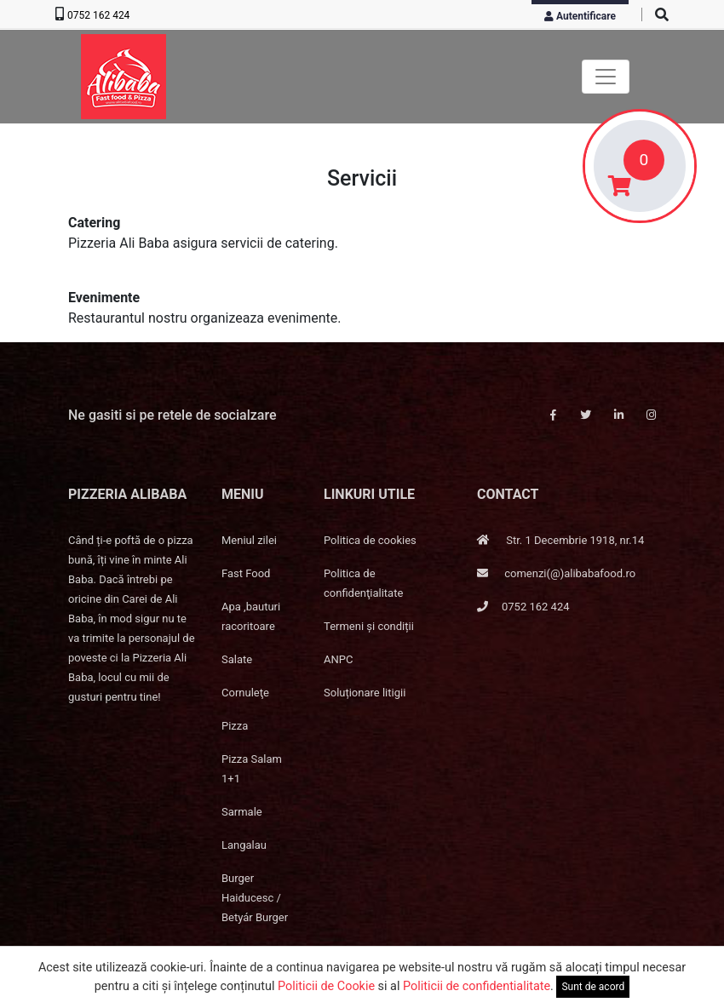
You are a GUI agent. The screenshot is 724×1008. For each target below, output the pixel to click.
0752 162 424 (98, 15)
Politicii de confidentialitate (476, 986)
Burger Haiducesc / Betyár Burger (254, 898)
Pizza (234, 725)
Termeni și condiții (369, 626)
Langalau (244, 845)
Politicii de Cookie (326, 986)
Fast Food (245, 573)
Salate (236, 659)
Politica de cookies (370, 540)
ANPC (338, 659)
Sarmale (241, 811)
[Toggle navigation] (605, 77)
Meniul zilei (249, 540)
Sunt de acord (592, 987)
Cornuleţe (245, 692)
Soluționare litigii (364, 692)
